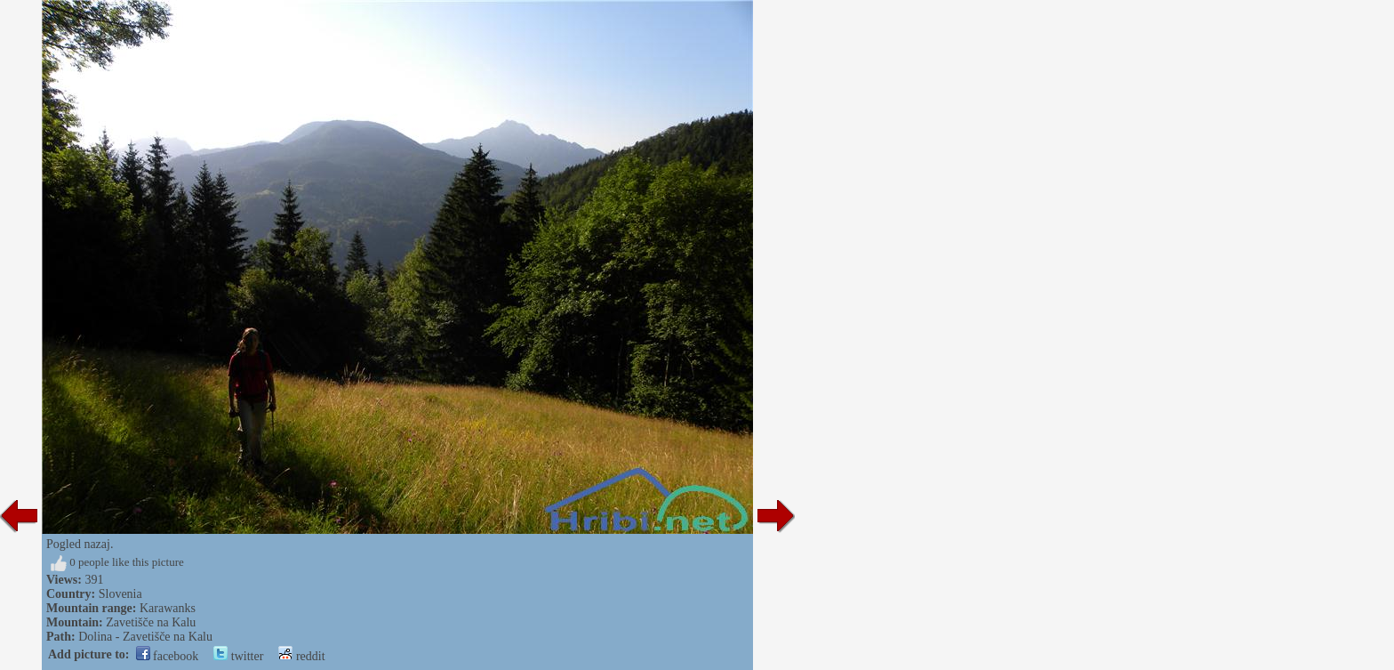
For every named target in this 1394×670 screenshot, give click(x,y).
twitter (238, 656)
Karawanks (168, 608)
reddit (301, 656)
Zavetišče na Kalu (151, 622)
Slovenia (120, 594)
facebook (167, 656)
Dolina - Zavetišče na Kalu (145, 636)
